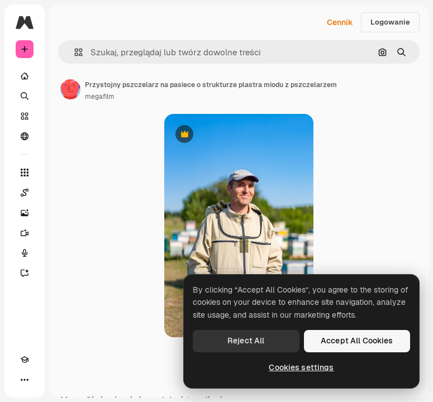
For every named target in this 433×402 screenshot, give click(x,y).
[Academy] (25, 359)
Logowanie (390, 22)
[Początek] (25, 76)
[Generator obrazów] (25, 213)
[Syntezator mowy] (25, 253)
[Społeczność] (25, 136)
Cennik (340, 22)
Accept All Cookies (357, 341)
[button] (74, 52)
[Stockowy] (25, 116)
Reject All (245, 341)
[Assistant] (25, 273)
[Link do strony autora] (70, 89)
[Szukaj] (25, 96)
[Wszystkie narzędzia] (25, 172)
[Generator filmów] (25, 233)
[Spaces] (25, 193)
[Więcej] (25, 380)
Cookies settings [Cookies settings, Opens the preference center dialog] (301, 367)
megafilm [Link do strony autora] (100, 96)
